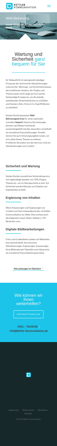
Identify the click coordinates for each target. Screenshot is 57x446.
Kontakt (28, 413)
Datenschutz (28, 410)
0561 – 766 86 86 (27, 326)
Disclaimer (43, 410)
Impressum (14, 410)
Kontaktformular (28, 314)
